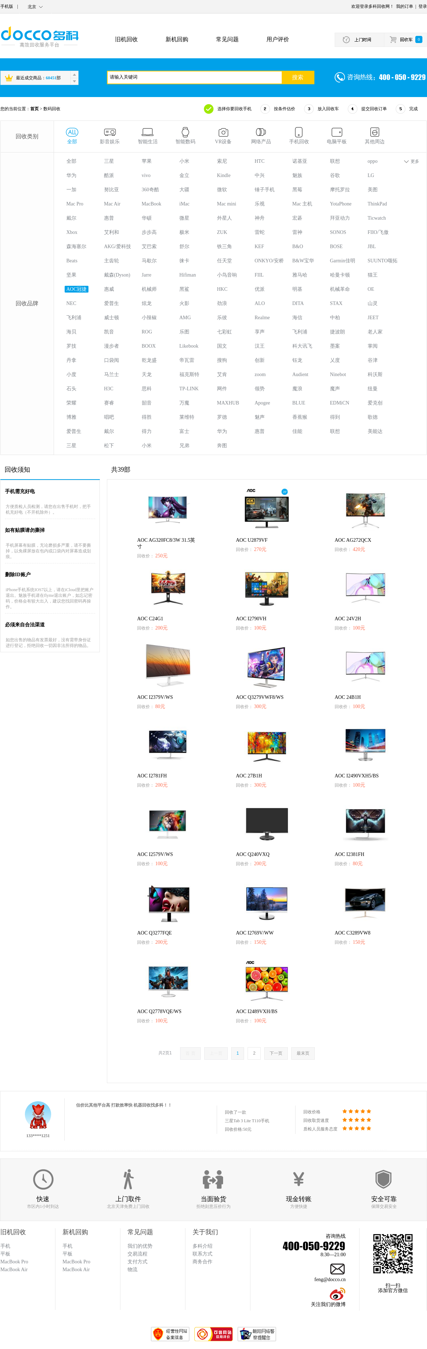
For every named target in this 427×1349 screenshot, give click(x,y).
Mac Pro (74, 204)
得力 (147, 431)
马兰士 (111, 374)
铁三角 (224, 246)
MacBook (151, 204)
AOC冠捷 (76, 289)
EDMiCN (339, 403)
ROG (147, 331)
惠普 (109, 218)
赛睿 (109, 403)
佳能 (297, 431)
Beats (71, 260)
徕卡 (184, 260)
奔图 (222, 445)
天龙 (147, 374)
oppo (373, 161)
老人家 (375, 331)
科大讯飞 (302, 346)
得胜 (147, 417)
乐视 (260, 204)
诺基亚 (299, 161)
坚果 (71, 275)
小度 (71, 374)
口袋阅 (111, 360)
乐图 (184, 331)
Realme (262, 317)
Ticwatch (377, 218)
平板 (67, 1254)
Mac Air (112, 204)
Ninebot (338, 374)
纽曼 (373, 388)
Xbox (71, 232)
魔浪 (297, 388)
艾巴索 (149, 246)
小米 (184, 161)
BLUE (299, 403)
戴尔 (71, 218)
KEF (259, 246)
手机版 (6, 6)
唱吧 (109, 417)
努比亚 (111, 189)
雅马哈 (299, 275)
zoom (260, 374)
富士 (184, 431)
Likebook (189, 346)
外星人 (224, 218)
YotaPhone (341, 204)
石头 (71, 388)
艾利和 (111, 232)
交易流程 (137, 1254)
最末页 (303, 1053)
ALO (260, 303)
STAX (336, 303)
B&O (297, 246)
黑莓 (297, 189)
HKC (222, 289)
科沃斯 (375, 374)
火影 (184, 303)
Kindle (224, 175)
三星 (109, 161)
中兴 (260, 175)
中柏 (335, 317)
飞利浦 (73, 317)
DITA (298, 303)
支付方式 (137, 1261)
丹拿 (71, 360)
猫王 (373, 275)
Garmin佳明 (342, 260)
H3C (108, 388)
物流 (132, 1269)
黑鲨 (184, 289)
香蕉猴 (299, 417)
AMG (185, 317)
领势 (260, 388)
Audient (300, 374)
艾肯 (222, 374)
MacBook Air (76, 1269)
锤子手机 (265, 189)
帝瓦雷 (186, 360)
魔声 (335, 388)
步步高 (149, 232)
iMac (184, 204)
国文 (222, 346)
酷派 (109, 175)
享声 (260, 331)
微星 (184, 218)
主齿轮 (111, 260)
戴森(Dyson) (117, 275)
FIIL (259, 275)
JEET (373, 317)
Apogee (262, 403)
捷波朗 (337, 331)
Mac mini (226, 204)
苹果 (147, 161)
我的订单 (404, 6)
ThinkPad (377, 204)
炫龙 (147, 303)
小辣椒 (149, 317)
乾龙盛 (149, 360)
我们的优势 (140, 1246)
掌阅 (373, 346)
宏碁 (297, 218)
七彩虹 (224, 331)
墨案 (335, 346)
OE (371, 289)
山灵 (373, 303)
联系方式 (202, 1254)
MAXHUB (228, 403)
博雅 (71, 417)
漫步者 (111, 346)
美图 (373, 189)
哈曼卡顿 (340, 275)
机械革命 (340, 289)
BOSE (336, 246)
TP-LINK (189, 388)
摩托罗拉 (340, 189)
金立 (184, 175)
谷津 (373, 360)
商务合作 (202, 1261)
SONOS (338, 232)
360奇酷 (150, 189)
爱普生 (111, 303)
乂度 (335, 360)
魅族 (297, 175)
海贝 (71, 331)
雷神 (297, 232)
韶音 (147, 403)
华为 (71, 175)
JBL (372, 246)
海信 (297, 317)
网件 (222, 388)
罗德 (222, 417)
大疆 (184, 189)
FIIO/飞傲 (378, 232)
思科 (147, 388)
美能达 (375, 431)
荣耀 (71, 403)
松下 (109, 445)
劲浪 (222, 303)
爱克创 (375, 403)
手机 (67, 1246)
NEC (71, 303)
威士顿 (111, 317)
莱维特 (186, 417)
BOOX (149, 346)
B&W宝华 (303, 260)
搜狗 (222, 360)
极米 (184, 232)
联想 (335, 161)
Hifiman (187, 275)
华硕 (147, 218)
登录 (422, 6)
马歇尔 (149, 260)
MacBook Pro (76, 1261)
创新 (260, 360)
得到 (335, 417)
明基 (297, 289)
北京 (32, 6)
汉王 (260, 346)
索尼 (222, 161)
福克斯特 (189, 374)
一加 (71, 189)
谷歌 (335, 175)
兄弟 (184, 445)
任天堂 (224, 260)
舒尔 (184, 246)
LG (371, 175)
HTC (260, 161)
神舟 (260, 218)
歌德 (373, 417)
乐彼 (222, 317)
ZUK (222, 232)
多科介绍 (202, 1246)
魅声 (260, 417)
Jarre (146, 275)
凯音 (109, 331)
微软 (222, 189)
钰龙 (297, 360)
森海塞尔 (76, 246)
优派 (260, 289)
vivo (146, 175)
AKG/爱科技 (117, 246)
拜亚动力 (340, 218)
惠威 (109, 289)
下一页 (276, 1053)
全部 (71, 161)
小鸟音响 (227, 275)
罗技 (71, 346)
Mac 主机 (302, 204)
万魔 (184, 403)
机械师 (149, 289)
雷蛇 (260, 232)
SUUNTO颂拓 (383, 260)
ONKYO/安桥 (269, 260)
